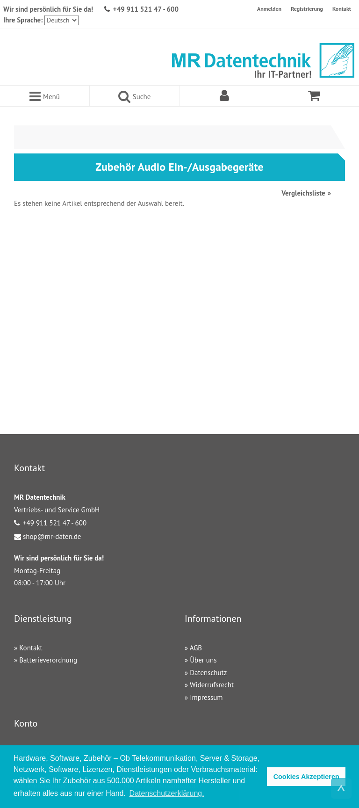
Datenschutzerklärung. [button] (166, 793)
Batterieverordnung (48, 659)
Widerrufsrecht (212, 684)
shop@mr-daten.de (52, 536)
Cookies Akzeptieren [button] (306, 776)
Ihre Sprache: (23, 19)
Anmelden (269, 8)
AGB (196, 647)
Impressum (206, 697)
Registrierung (307, 8)
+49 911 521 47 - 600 (146, 9)
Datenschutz (208, 672)
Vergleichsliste (303, 193)
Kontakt (341, 8)
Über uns (203, 659)
